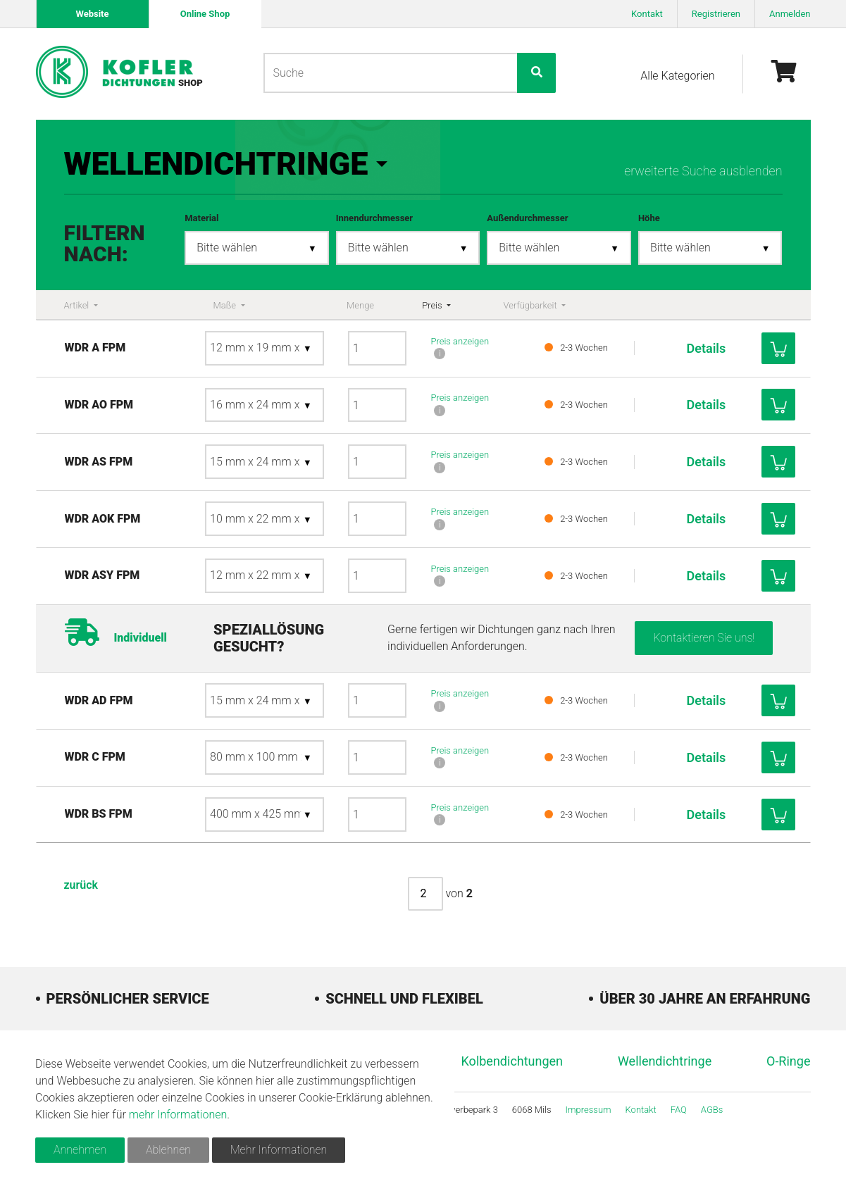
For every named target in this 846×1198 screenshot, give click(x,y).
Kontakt (647, 13)
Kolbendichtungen (512, 1093)
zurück (81, 917)
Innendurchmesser (374, 218)
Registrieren (716, 13)
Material (201, 218)
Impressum (588, 1142)
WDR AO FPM (155, 404)
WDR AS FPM (155, 461)
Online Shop (205, 13)
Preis (433, 305)
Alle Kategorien (677, 75)
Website (91, 13)
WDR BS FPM (155, 847)
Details (695, 348)
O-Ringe (788, 1093)
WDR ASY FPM (159, 599)
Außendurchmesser (527, 218)
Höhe (649, 218)
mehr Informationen (178, 1114)
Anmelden (790, 13)
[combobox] (257, 248)
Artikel (78, 305)
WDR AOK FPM (159, 526)
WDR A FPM (151, 347)
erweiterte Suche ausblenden (703, 171)
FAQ (679, 1142)
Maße (226, 305)
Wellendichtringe (664, 1093)
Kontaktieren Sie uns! (703, 670)
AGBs (712, 1142)
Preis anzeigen (459, 341)
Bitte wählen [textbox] (227, 248)
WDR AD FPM (155, 733)
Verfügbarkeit (531, 305)
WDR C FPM (151, 790)
